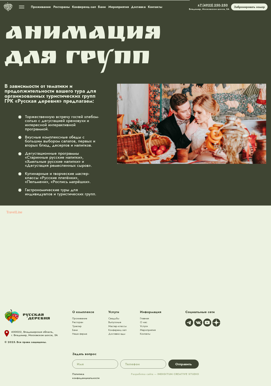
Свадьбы (113, 318)
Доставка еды (116, 334)
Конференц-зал (117, 330)
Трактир (77, 326)
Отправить (183, 364)
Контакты (145, 334)
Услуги (113, 311)
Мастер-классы (117, 326)
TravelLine (14, 212)
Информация (150, 311)
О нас (143, 322)
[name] (95, 364)
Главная (144, 318)
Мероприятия (148, 330)
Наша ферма (79, 334)
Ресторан (77, 322)
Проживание (79, 318)
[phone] (143, 364)
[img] (8, 6)
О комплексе (83, 311)
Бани (75, 330)
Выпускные (114, 322)
